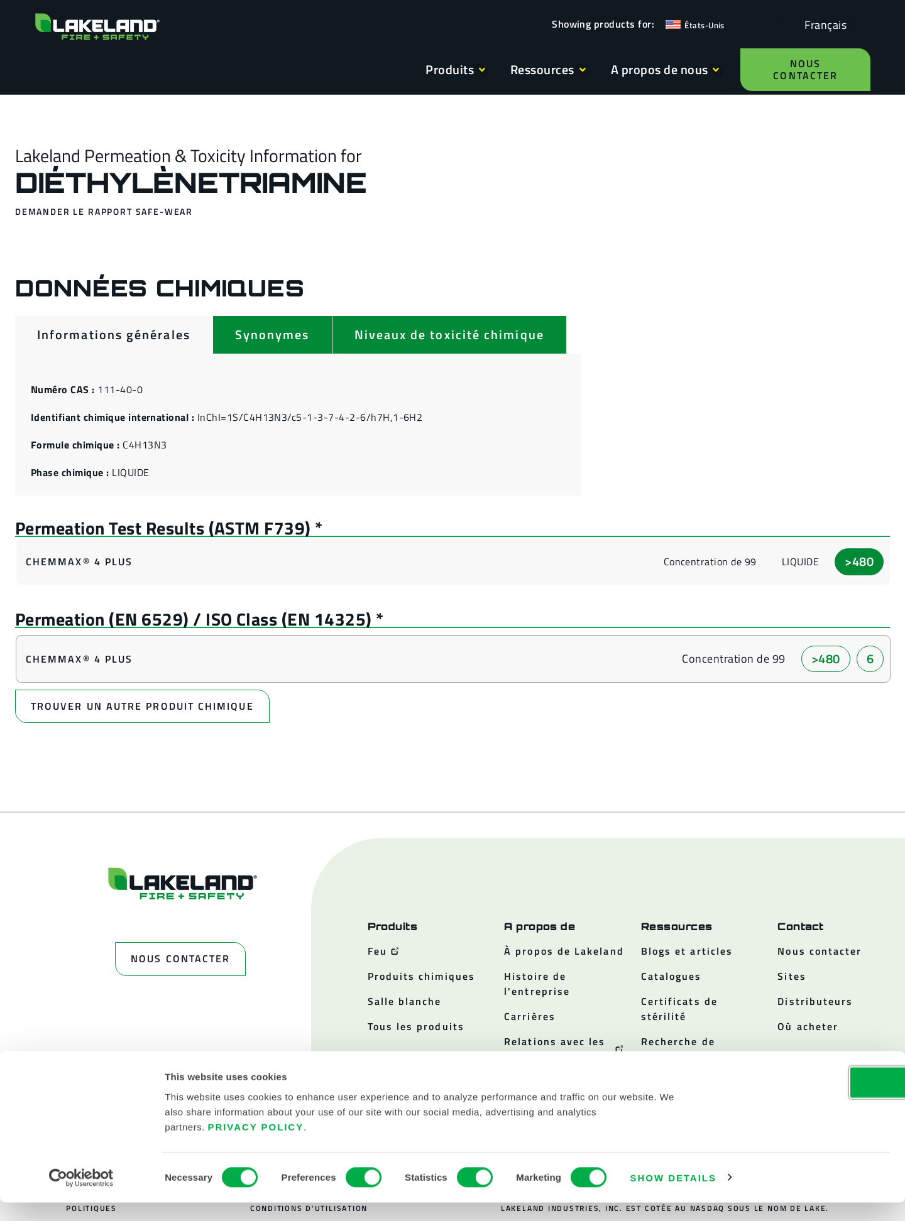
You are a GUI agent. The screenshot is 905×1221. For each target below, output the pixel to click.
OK (800, 1100)
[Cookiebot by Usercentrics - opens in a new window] (81, 1196)
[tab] (113, 335)
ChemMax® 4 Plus (79, 562)
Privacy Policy (256, 1145)
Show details (673, 1196)
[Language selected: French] (822, 24)
